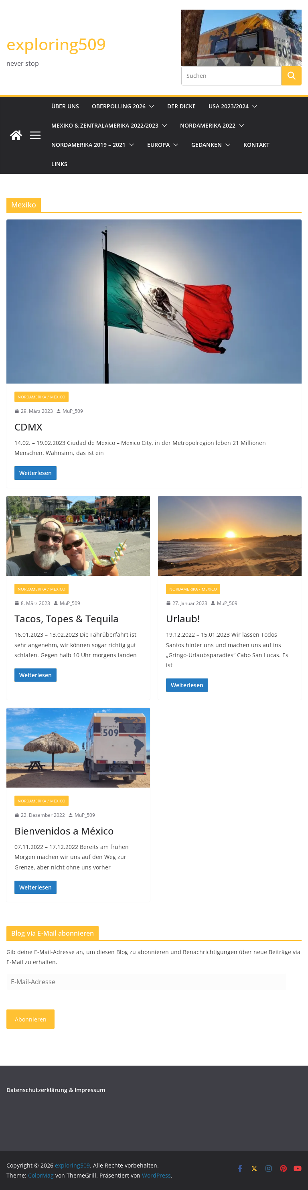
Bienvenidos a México (64, 830)
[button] (150, 106)
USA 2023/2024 (229, 106)
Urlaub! (183, 618)
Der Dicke (181, 106)
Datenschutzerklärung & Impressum (55, 1090)
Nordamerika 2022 (207, 125)
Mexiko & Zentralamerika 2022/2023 (104, 125)
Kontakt (256, 144)
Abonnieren (31, 1019)
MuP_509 (73, 411)
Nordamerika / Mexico (41, 397)
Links (59, 164)
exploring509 (56, 44)
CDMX (28, 426)
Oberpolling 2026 (119, 106)
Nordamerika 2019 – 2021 (88, 144)
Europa (158, 144)
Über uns (65, 106)
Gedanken (206, 144)
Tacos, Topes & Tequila (66, 618)
